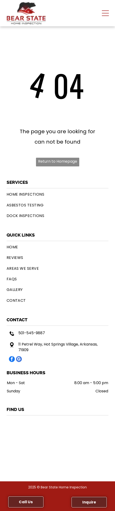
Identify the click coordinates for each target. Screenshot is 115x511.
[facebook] (12, 359)
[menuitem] (58, 194)
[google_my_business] (19, 359)
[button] (105, 13)
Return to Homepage (57, 161)
